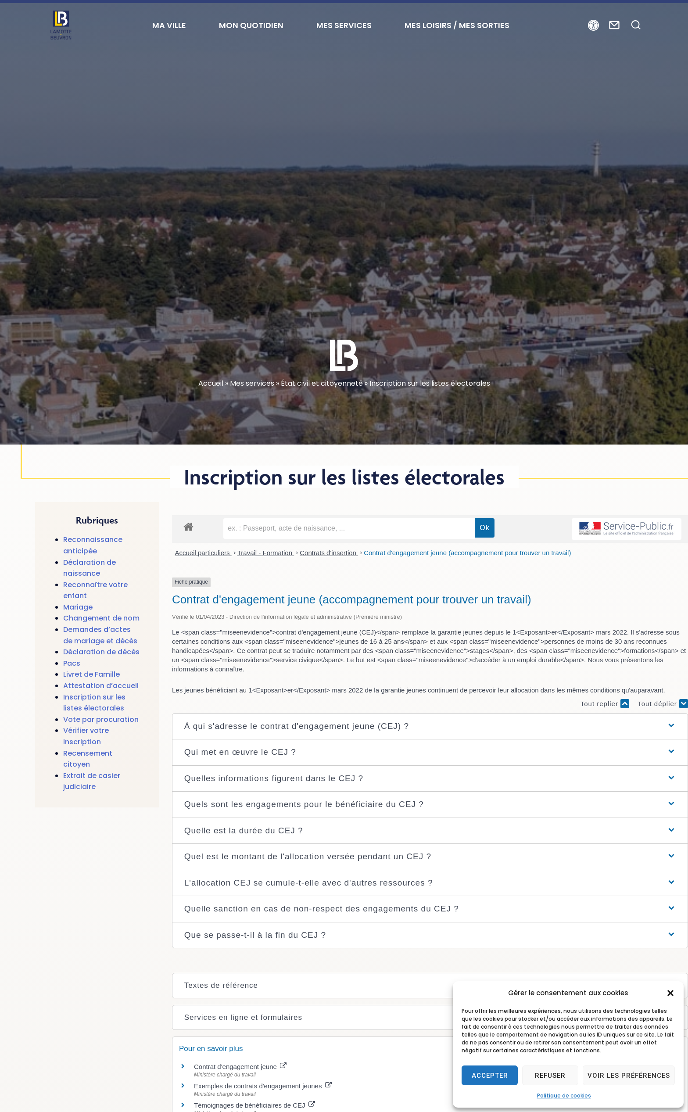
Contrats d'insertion (329, 552)
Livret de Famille (91, 674)
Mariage (78, 607)
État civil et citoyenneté (322, 383)
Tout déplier (663, 703)
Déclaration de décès (101, 652)
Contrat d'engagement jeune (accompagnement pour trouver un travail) (467, 552)
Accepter (490, 1076)
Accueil (210, 383)
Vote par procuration (101, 719)
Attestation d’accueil (101, 686)
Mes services (252, 383)
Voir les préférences (629, 1076)
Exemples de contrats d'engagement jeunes (263, 1086)
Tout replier (604, 703)
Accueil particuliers (203, 552)
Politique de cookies (564, 1095)
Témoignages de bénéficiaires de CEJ (254, 1105)
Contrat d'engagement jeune (240, 1066)
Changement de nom (101, 618)
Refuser (550, 1076)
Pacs (71, 663)
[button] (670, 993)
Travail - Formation (265, 552)
